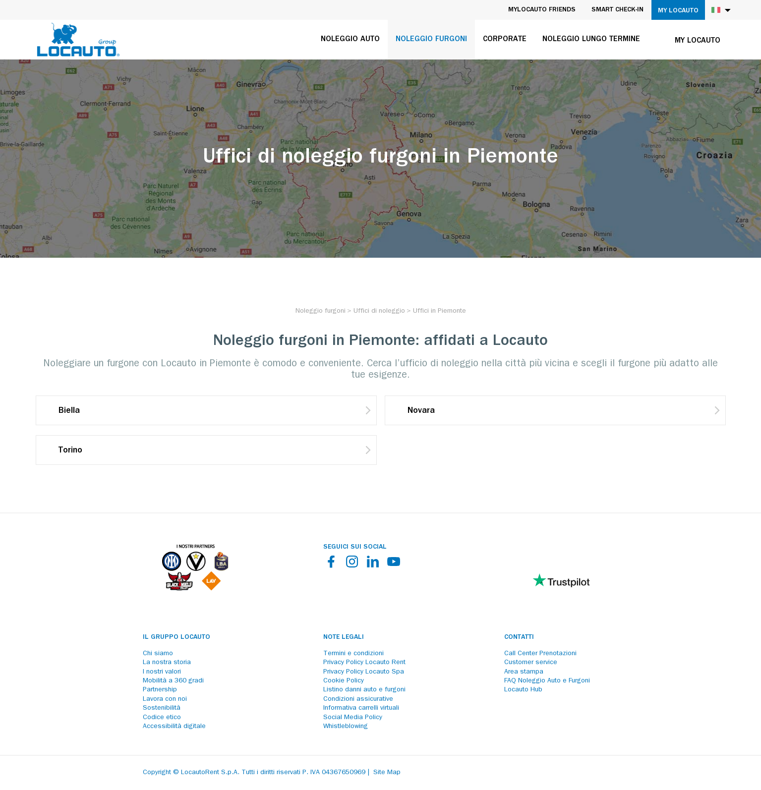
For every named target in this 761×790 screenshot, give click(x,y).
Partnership (160, 689)
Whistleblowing (345, 726)
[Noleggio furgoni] (320, 311)
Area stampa (523, 672)
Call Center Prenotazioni (540, 653)
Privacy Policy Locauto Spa (363, 672)
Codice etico (162, 717)
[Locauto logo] (78, 39)
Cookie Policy (343, 680)
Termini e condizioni (353, 653)
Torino (70, 451)
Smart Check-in (617, 9)
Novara (421, 411)
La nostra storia (167, 662)
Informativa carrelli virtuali (361, 708)
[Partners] (195, 588)
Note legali (343, 637)
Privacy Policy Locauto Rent (364, 662)
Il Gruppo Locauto (176, 637)
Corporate (505, 40)
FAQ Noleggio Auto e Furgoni (547, 680)
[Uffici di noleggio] (379, 311)
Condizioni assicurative (358, 699)
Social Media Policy (352, 717)
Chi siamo (158, 653)
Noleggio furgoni (431, 40)
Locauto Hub (523, 689)
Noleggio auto (350, 40)
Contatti (519, 637)
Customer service (530, 662)
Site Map (387, 772)
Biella (69, 411)
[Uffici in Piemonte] (439, 311)
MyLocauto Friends (542, 9)
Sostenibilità (161, 708)
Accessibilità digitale (174, 726)
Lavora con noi (165, 699)
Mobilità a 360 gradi (173, 680)
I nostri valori (162, 672)
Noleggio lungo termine (591, 40)
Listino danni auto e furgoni (364, 689)
